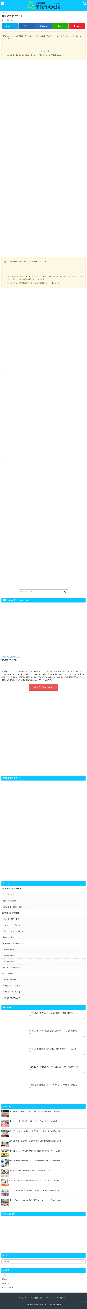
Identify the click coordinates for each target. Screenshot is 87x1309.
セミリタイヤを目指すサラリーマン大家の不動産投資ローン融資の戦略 (35, 1161)
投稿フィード (6, 1279)
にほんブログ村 (44, 51)
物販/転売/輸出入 (9, 937)
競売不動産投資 (8, 956)
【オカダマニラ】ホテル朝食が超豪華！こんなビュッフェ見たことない (35, 1200)
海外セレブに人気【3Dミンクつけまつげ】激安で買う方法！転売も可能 (35, 1141)
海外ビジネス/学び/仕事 (11, 998)
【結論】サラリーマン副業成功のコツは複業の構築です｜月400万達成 (34, 1151)
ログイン (4, 1275)
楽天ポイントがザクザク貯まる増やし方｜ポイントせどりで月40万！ (34, 1181)
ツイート (4, 1219)
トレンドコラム (8, 895)
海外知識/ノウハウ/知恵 (11, 992)
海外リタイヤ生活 (9, 980)
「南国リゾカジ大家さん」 (11, 657)
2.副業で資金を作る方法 (10, 913)
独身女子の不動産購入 (11, 968)
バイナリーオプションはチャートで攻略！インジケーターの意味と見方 (35, 1131)
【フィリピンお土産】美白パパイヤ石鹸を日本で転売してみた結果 (33, 1121)
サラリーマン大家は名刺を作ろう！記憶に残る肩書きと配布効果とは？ (35, 1190)
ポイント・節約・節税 (11, 919)
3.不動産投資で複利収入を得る (13, 943)
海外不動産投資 (8, 962)
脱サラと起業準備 (9, 901)
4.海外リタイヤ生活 (9, 974)
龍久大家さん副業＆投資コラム (14, 907)
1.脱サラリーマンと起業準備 (12, 889)
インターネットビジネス (12, 925)
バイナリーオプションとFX (13, 931)
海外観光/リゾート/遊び (11, 986)
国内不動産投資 (8, 950)
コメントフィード (7, 1283)
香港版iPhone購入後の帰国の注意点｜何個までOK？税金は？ (31, 1171)
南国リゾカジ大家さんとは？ (43, 687)
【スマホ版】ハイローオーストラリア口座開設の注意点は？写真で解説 (35, 1111)
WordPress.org (7, 1287)
